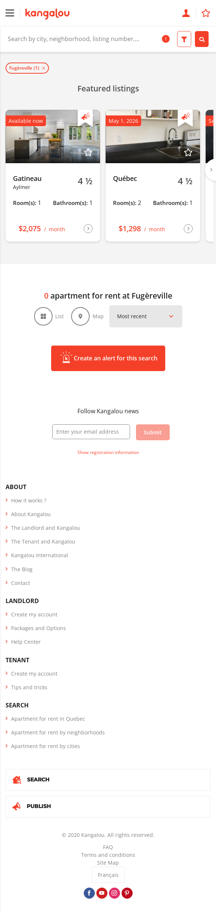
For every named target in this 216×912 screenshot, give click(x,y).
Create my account (34, 614)
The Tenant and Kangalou (43, 541)
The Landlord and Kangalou (45, 527)
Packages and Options (38, 628)
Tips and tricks (29, 687)
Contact (20, 582)
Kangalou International (39, 555)
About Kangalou (31, 514)
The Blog (22, 569)
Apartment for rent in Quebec (48, 718)
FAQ (108, 847)
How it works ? (28, 500)
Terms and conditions (108, 854)
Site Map (108, 862)
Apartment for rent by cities (45, 746)
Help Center (26, 641)
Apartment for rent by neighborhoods (58, 732)
